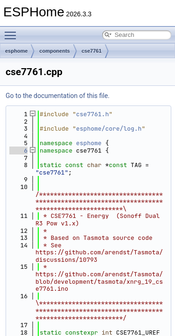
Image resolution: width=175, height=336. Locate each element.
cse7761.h (92, 114)
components (54, 51)
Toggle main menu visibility (13, 31)
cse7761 (92, 51)
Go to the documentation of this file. (58, 95)
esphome (16, 51)
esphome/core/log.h (108, 129)
